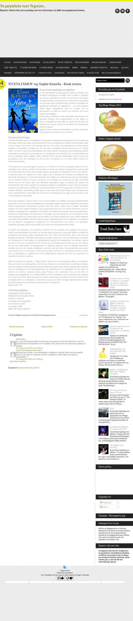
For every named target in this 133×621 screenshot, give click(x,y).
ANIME (75, 67)
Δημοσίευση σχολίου (18, 361)
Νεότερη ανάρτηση (16, 326)
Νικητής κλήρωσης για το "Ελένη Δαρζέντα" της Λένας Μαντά (120, 257)
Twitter (117, 10)
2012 (112, 408)
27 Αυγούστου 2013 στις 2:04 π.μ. (29, 348)
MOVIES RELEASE (99, 62)
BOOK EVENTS (49, 62)
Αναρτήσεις (105, 502)
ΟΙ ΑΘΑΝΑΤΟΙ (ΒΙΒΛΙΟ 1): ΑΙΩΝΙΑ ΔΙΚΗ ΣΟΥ (119, 428)
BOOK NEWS (35, 62)
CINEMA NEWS (115, 62)
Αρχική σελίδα (46, 326)
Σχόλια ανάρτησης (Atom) (29, 368)
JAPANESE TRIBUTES (99, 67)
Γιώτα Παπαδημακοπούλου (26, 350)
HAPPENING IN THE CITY (25, 73)
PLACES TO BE (93, 73)
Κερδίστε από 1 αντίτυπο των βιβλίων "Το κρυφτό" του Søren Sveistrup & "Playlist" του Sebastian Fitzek (120, 282)
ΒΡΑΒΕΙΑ (8, 73)
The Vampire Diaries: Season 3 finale (118, 391)
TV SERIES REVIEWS (28, 67)
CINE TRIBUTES (10, 67)
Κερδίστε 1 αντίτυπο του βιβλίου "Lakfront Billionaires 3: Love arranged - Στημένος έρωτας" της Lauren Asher (114, 306)
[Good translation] (60, 578)
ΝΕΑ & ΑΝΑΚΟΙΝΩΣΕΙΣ (111, 73)
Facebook (127, 10)
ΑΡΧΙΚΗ (7, 62)
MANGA (84, 67)
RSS (122, 10)
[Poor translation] (69, 578)
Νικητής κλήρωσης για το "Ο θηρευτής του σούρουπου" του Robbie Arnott (120, 329)
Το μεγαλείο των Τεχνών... (23, 5)
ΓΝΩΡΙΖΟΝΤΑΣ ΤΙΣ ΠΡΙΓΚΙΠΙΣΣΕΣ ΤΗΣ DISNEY (118, 351)
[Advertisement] (66, 36)
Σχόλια (104, 507)
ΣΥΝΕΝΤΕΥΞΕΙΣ (45, 73)
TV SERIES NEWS (46, 67)
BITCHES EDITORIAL (75, 73)
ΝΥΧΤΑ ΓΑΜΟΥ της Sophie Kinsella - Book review (44, 84)
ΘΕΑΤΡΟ (125, 67)
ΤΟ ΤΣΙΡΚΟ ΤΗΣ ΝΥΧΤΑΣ (116, 446)
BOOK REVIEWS (20, 62)
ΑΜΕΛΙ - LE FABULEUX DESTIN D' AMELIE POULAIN (119, 371)
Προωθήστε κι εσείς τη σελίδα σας (110, 99)
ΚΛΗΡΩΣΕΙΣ (59, 73)
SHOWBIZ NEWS (62, 67)
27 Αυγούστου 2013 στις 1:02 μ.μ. (29, 359)
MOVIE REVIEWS (82, 62)
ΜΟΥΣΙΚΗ (114, 67)
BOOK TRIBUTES (65, 62)
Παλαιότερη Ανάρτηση (78, 326)
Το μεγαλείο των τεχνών (107, 95)
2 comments (83, 315)
